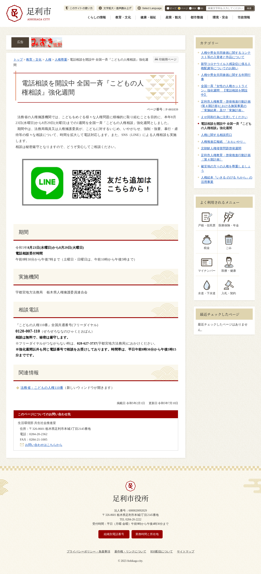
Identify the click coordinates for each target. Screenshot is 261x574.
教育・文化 (123, 17)
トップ (18, 59)
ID (202, 8)
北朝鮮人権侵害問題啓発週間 (221, 148)
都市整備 (197, 17)
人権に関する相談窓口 (216, 135)
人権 (48, 59)
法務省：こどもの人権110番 (42, 387)
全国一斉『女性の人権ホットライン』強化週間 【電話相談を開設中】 (224, 90)
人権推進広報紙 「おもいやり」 (223, 141)
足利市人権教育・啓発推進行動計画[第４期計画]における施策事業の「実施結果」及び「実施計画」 (226, 106)
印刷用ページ (167, 59)
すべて (173, 8)
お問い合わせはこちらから (43, 445)
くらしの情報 (96, 17)
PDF (194, 8)
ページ (184, 8)
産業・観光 (173, 17)
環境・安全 (220, 17)
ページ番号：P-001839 (162, 109)
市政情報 (244, 17)
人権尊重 (61, 59)
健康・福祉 (148, 17)
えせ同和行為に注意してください (224, 117)
